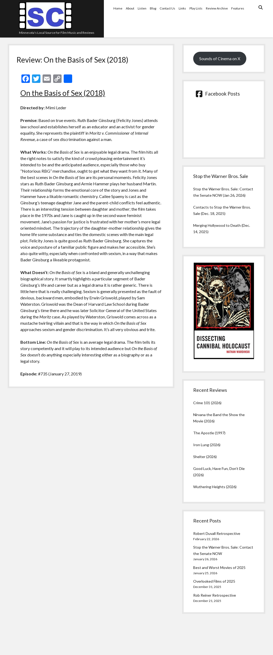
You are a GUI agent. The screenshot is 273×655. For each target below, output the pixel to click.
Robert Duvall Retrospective (216, 533)
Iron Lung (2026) (206, 444)
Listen (142, 8)
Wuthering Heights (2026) (215, 486)
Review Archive (217, 8)
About (130, 8)
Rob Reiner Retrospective (214, 595)
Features (237, 8)
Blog (153, 8)
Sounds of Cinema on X (219, 58)
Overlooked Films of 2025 (214, 581)
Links (182, 8)
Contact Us (167, 8)
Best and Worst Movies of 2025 (219, 567)
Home (117, 8)
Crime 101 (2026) (207, 402)
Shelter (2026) (205, 456)
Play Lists (195, 8)
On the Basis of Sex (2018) (62, 92)
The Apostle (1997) (209, 433)
